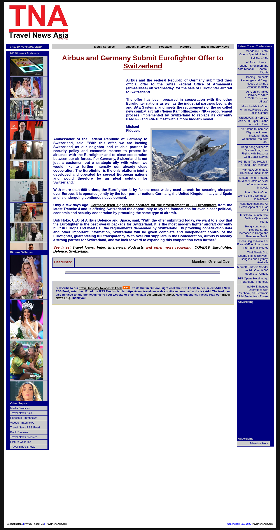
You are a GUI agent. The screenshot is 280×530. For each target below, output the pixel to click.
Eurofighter (222, 247)
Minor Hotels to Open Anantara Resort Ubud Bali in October (254, 109)
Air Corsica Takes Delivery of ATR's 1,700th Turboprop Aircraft (256, 96)
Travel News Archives (24, 437)
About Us (39, 524)
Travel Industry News (215, 46)
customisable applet (160, 294)
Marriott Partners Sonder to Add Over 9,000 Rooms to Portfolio (252, 270)
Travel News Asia (21, 413)
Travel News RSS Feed (25, 427)
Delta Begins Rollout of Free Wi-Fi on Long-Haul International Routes (252, 244)
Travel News (83, 247)
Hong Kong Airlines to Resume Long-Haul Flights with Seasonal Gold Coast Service (254, 151)
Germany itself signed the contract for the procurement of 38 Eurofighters (154, 205)
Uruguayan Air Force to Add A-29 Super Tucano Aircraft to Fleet (253, 121)
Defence (60, 251)
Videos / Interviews (138, 46)
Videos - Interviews (22, 422)
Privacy (28, 524)
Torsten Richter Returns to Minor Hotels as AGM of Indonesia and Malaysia (253, 182)
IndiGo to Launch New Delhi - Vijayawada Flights (254, 218)
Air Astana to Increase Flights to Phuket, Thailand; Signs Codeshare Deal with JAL (254, 135)
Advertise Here (259, 443)
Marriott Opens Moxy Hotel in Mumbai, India (254, 171)
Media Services (104, 46)
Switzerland (78, 251)
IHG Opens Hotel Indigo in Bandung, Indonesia (253, 280)
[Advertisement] (179, 22)
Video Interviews (111, 247)
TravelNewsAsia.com (56, 524)
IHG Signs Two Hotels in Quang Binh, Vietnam (253, 163)
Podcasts (165, 46)
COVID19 (202, 247)
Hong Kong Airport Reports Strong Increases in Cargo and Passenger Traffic (253, 231)
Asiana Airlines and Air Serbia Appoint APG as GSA (253, 207)
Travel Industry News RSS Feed (100, 288)
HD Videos (17, 53)
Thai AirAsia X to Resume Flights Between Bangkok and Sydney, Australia (252, 257)
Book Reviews (19, 432)
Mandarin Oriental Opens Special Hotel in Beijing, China (253, 54)
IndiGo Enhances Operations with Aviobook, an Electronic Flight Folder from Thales (252, 291)
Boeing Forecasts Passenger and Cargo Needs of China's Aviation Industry (254, 81)
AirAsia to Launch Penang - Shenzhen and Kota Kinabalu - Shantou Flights (253, 67)
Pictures (185, 46)
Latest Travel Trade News (255, 46)
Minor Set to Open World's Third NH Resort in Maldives (253, 196)
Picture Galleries (21, 252)
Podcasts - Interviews (23, 417)
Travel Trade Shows (22, 446)
